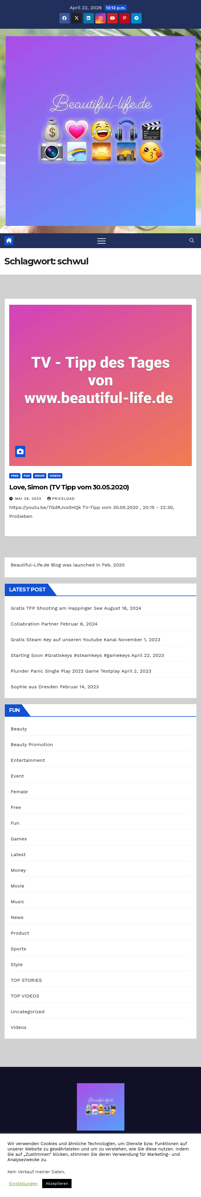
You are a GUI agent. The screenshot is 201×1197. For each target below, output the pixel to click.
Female (19, 791)
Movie (40, 475)
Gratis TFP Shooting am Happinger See (56, 608)
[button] (191, 240)
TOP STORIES (26, 980)
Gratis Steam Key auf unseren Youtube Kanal (64, 639)
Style (17, 964)
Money (18, 870)
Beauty (19, 729)
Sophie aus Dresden (34, 687)
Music (17, 901)
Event (17, 776)
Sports (18, 949)
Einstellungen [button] (23, 1183)
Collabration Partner (34, 624)
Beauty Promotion (32, 744)
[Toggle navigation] (102, 241)
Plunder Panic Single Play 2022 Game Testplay (65, 671)
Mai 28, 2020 (29, 499)
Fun (27, 475)
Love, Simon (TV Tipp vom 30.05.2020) (69, 487)
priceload (61, 499)
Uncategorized (28, 1011)
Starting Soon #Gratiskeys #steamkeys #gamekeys (70, 655)
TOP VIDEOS (25, 996)
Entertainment (28, 760)
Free (15, 475)
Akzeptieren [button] (57, 1183)
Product (20, 933)
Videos (55, 475)
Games (19, 839)
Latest (18, 854)
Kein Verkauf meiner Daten (35, 1171)
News (17, 917)
